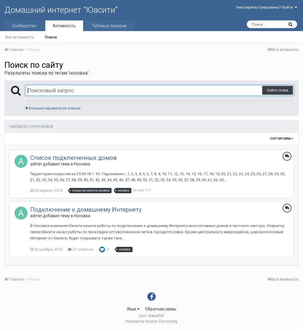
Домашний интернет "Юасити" (60, 10)
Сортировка (281, 138)
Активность (64, 25)
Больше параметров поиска (52, 108)
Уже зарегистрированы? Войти (266, 7)
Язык (133, 309)
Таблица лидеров (109, 25)
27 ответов (80, 249)
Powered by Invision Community (151, 321)
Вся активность (19, 37)
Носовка (82, 164)
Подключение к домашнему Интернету (85, 209)
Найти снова (277, 90)
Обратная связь (160, 309)
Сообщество (24, 25)
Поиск (51, 37)
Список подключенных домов (73, 157)
